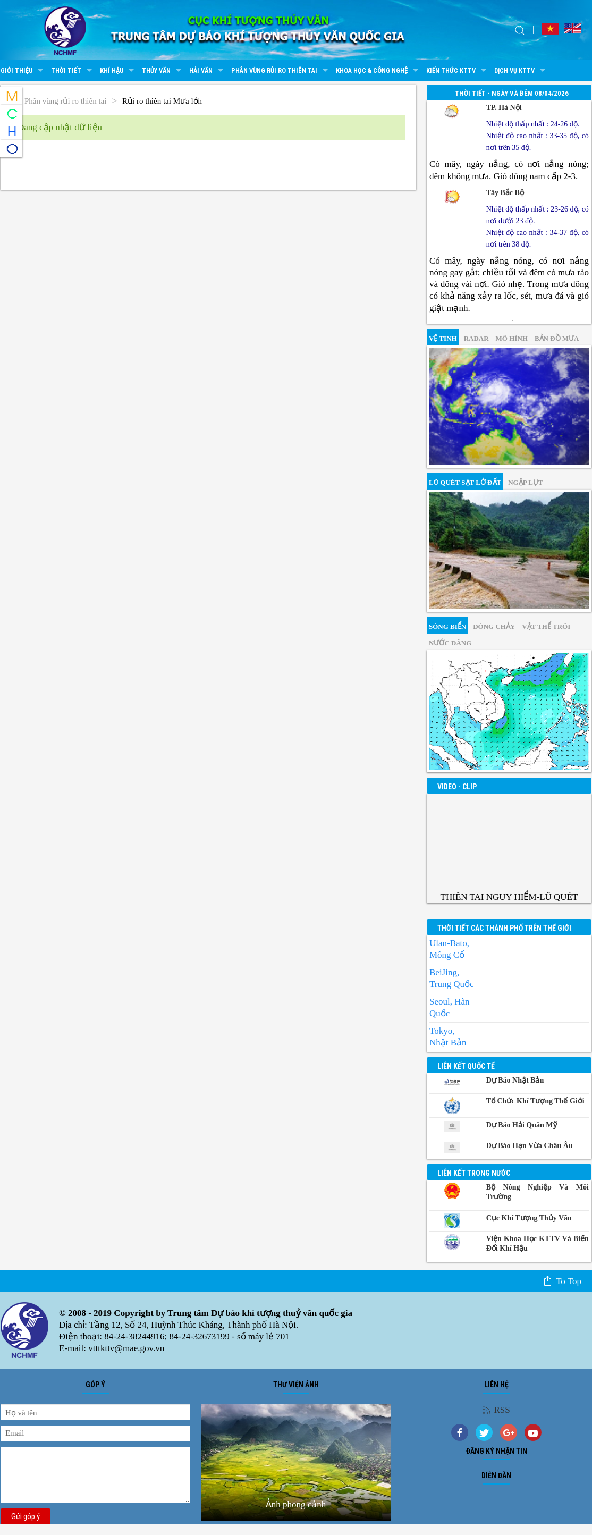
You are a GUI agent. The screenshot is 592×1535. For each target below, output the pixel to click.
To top (562, 1281)
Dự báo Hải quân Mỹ (521, 1125)
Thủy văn (163, 70)
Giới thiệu (23, 70)
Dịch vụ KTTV (521, 70)
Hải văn (207, 70)
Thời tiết (73, 70)
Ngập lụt (525, 482)
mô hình (512, 338)
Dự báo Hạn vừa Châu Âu (529, 1146)
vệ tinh (443, 338)
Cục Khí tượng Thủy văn (529, 1218)
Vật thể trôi (546, 626)
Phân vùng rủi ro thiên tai (281, 70)
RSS (496, 1410)
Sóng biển (447, 626)
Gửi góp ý (25, 1516)
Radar (476, 338)
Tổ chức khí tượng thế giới (535, 1101)
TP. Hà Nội (504, 108)
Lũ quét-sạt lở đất (465, 482)
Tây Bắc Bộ (505, 193)
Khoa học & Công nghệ (378, 70)
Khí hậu (118, 70)
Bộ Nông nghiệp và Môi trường (537, 1192)
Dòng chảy (494, 626)
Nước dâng (450, 643)
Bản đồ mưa (557, 338)
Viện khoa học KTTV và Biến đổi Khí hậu (537, 1243)
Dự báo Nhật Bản (515, 1080)
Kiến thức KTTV (457, 70)
